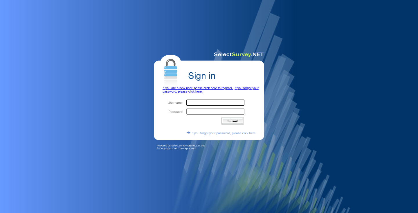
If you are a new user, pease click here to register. (198, 85)
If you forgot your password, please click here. (221, 131)
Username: (175, 100)
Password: (175, 109)
